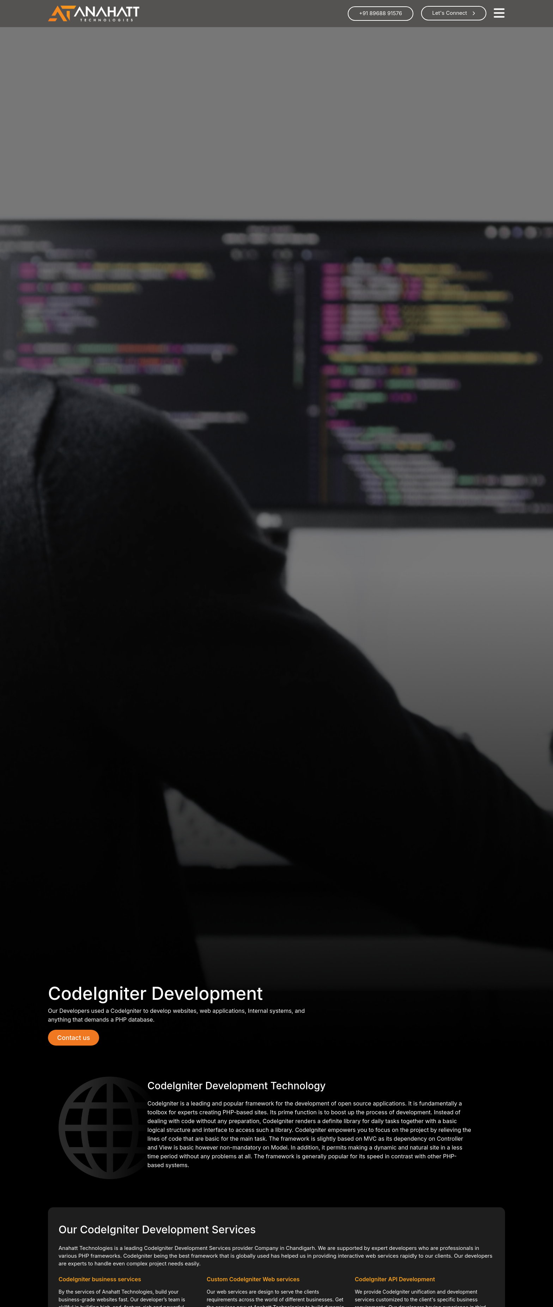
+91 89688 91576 (380, 13)
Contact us (73, 1037)
